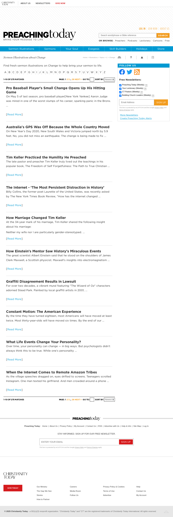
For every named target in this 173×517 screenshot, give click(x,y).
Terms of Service (124, 110)
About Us (25, 3)
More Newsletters (129, 115)
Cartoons (157, 40)
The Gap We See (44, 491)
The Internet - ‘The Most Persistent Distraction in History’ (55, 187)
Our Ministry (42, 487)
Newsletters (43, 3)
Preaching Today (133, 85)
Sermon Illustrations (21, 48)
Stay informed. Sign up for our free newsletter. (86, 434)
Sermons (50, 48)
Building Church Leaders (136, 95)
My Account (79, 426)
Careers (73, 487)
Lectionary (145, 40)
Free (167, 40)
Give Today (12, 488)
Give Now (60, 3)
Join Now (153, 28)
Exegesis (93, 48)
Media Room (75, 491)
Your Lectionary (132, 88)
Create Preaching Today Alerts (136, 118)
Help (138, 487)
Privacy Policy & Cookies (114, 487)
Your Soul (72, 48)
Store (161, 48)
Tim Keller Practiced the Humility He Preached (46, 157)
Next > (78, 79)
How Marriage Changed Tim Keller (36, 218)
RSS (100, 426)
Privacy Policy (158, 107)
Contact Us (91, 426)
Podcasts (132, 40)
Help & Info (126, 426)
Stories (40, 495)
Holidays (141, 48)
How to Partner (43, 499)
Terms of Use (109, 491)
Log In (142, 28)
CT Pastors (131, 92)
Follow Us (74, 495)
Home (85, 57)
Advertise (107, 495)
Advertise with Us (111, 426)
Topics (101, 57)
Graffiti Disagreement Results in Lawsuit (41, 281)
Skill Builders (118, 48)
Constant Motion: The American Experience (43, 312)
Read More (14, 114)
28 (73, 79)
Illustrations (93, 57)
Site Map (137, 426)
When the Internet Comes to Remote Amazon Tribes (51, 372)
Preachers (120, 40)
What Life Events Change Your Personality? (43, 342)
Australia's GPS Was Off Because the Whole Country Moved (58, 127)
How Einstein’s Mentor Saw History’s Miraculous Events (53, 251)
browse (108, 40)
